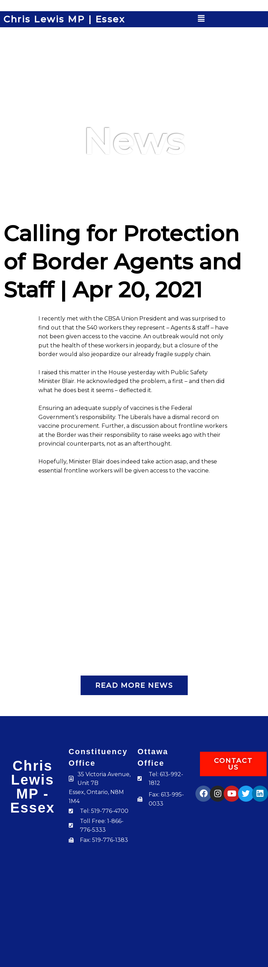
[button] (201, 19)
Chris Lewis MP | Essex (64, 19)
